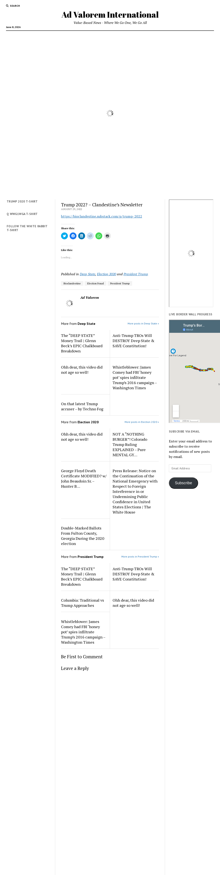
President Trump (136, 274)
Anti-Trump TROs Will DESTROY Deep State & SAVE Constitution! (133, 340)
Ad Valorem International (110, 14)
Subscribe (183, 483)
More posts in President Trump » (140, 556)
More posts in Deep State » (143, 323)
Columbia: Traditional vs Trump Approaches (82, 603)
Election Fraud (95, 283)
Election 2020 (106, 274)
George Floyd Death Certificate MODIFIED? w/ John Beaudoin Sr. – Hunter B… (84, 478)
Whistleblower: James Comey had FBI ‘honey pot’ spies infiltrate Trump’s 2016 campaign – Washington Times (135, 377)
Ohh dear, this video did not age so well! (81, 369)
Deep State (87, 274)
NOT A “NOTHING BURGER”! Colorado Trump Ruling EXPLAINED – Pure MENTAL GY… (130, 444)
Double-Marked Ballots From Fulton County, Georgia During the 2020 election (82, 535)
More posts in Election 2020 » (142, 421)
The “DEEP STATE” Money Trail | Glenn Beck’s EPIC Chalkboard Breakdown (81, 343)
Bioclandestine (72, 283)
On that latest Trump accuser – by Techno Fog (82, 406)
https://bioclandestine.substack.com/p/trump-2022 (101, 216)
